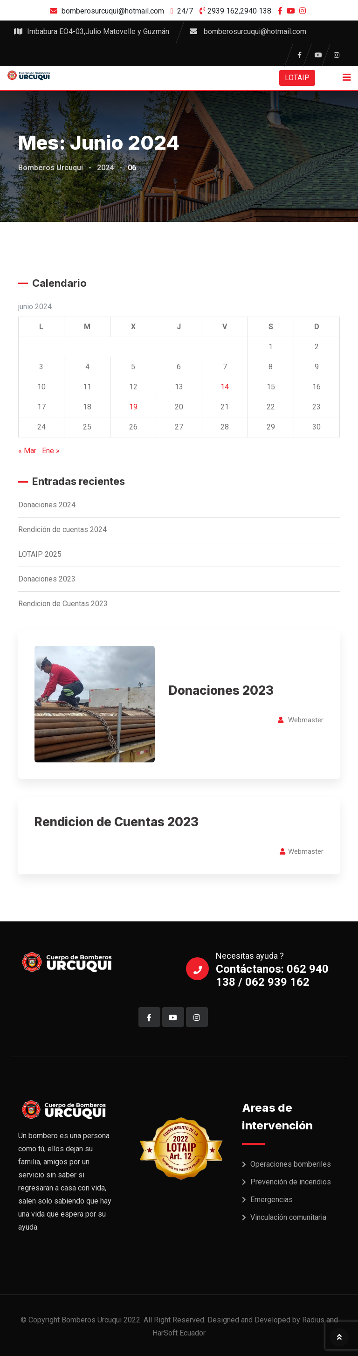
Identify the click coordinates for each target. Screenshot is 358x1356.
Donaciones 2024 (47, 504)
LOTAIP (297, 77)
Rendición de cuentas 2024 (62, 529)
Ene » (51, 450)
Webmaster (306, 720)
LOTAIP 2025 (40, 554)
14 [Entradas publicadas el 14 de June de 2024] (224, 386)
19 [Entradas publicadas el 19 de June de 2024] (133, 406)
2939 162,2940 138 (239, 11)
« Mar (27, 450)
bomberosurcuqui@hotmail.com (113, 11)
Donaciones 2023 (47, 578)
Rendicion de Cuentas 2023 (63, 603)
